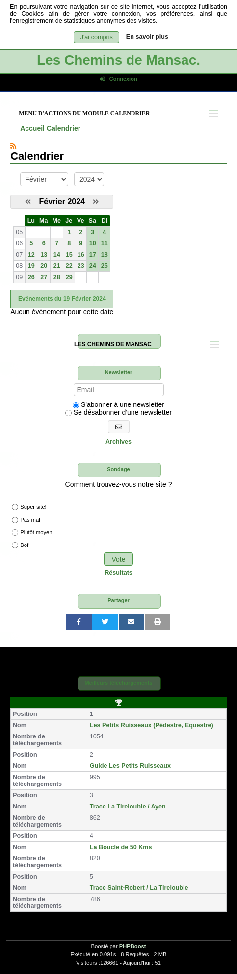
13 (43, 254)
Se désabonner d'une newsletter (118, 412)
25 (104, 265)
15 (69, 254)
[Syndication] (13, 146)
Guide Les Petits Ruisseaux (130, 765)
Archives (118, 441)
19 (31, 265)
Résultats (118, 573)
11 (104, 243)
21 (56, 265)
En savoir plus (147, 36)
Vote (118, 559)
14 (56, 254)
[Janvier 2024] (28, 202)
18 (104, 254)
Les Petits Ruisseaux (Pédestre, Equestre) (151, 725)
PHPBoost (132, 946)
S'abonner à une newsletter (118, 404)
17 (92, 254)
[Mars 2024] (96, 202)
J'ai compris (96, 37)
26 (31, 277)
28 (56, 277)
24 (92, 265)
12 (31, 254)
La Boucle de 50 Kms (121, 847)
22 (69, 265)
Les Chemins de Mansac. (118, 60)
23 (81, 265)
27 (43, 277)
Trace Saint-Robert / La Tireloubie (139, 887)
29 (69, 277)
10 (92, 243)
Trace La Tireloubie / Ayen (128, 806)
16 (81, 254)
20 (43, 265)
